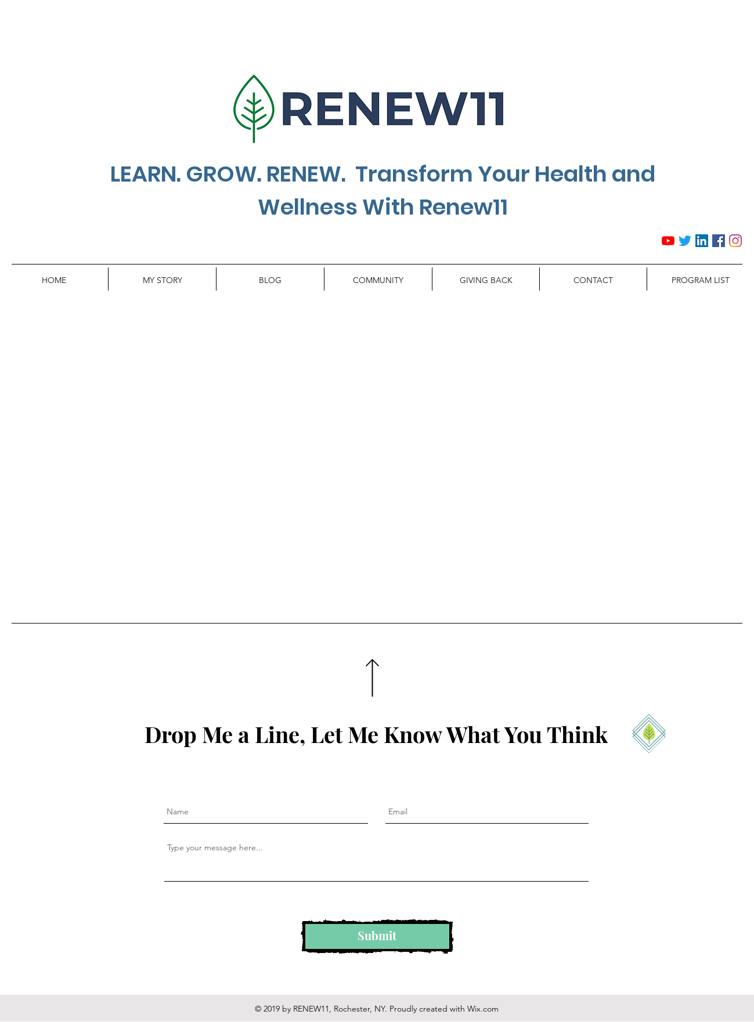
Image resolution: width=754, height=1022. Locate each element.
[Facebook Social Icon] (718, 240)
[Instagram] (735, 240)
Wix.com (483, 1008)
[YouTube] (668, 240)
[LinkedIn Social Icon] (701, 240)
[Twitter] (685, 240)
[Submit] (377, 936)
